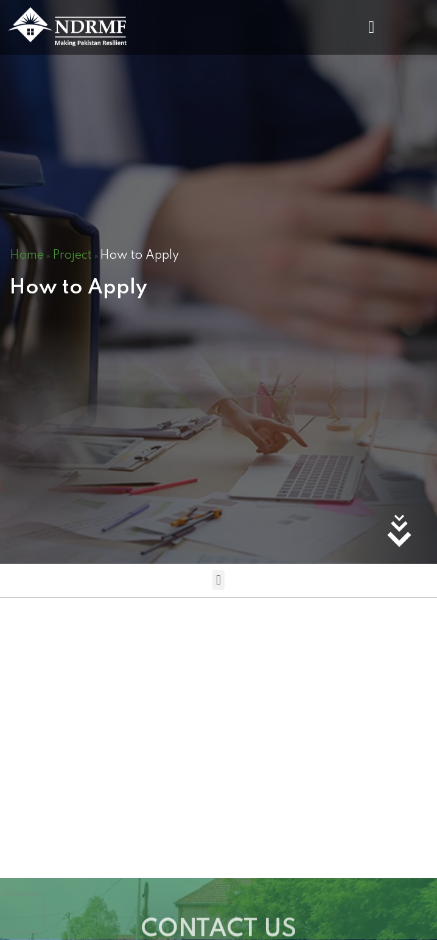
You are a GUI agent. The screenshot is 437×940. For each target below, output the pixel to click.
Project (72, 256)
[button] (371, 25)
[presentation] (21, 913)
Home (27, 256)
